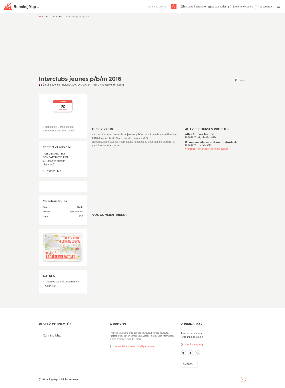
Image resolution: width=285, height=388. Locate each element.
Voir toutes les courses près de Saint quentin (206, 149)
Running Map (52, 335)
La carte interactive (193, 6)
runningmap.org (194, 344)
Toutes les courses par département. (134, 346)
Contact (189, 363)
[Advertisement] (142, 46)
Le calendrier (217, 6)
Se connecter (263, 6)
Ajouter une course (240, 6)
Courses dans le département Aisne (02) (62, 283)
